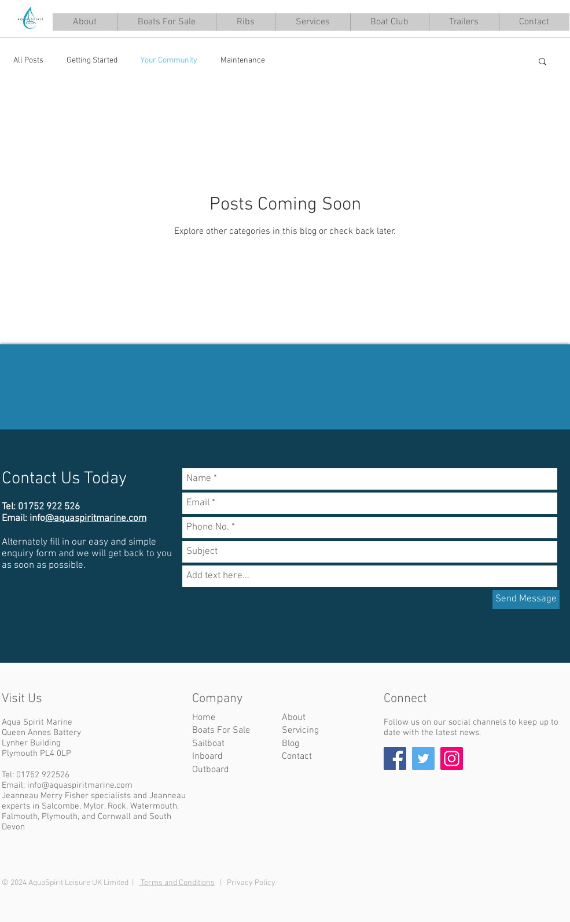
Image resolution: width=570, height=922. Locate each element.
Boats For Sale (221, 730)
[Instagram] (451, 758)
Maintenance (242, 60)
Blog (290, 744)
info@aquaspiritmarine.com (80, 785)
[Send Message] (526, 599)
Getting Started (92, 60)
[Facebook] (395, 758)
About (294, 717)
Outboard (210, 770)
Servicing (300, 730)
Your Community (169, 60)
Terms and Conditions (177, 883)
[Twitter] (423, 758)
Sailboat (208, 744)
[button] (312, 22)
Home (203, 717)
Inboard (207, 756)
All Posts (28, 60)
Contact (297, 756)
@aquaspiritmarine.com (95, 518)
